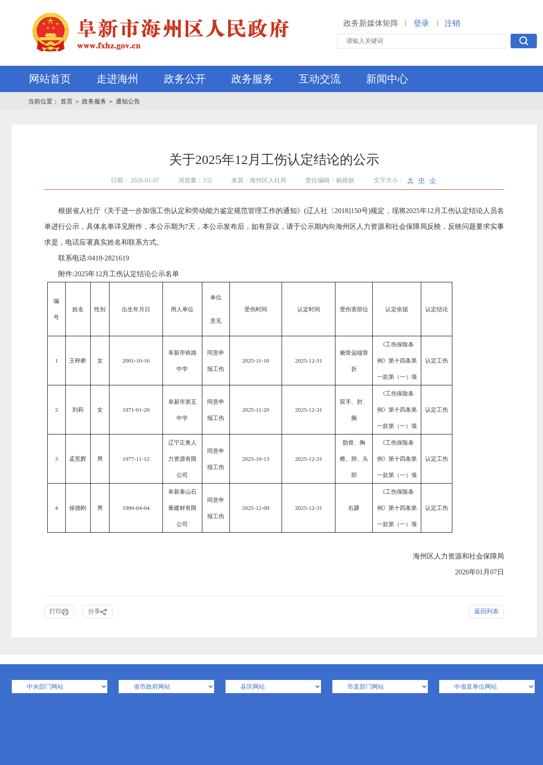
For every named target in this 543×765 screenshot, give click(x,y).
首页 (67, 101)
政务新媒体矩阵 (370, 23)
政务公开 (185, 79)
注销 (452, 23)
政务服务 (252, 79)
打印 (59, 612)
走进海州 (117, 79)
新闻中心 (387, 79)
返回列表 (486, 611)
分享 (97, 612)
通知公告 (128, 101)
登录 (421, 23)
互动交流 (320, 79)
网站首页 (50, 79)
